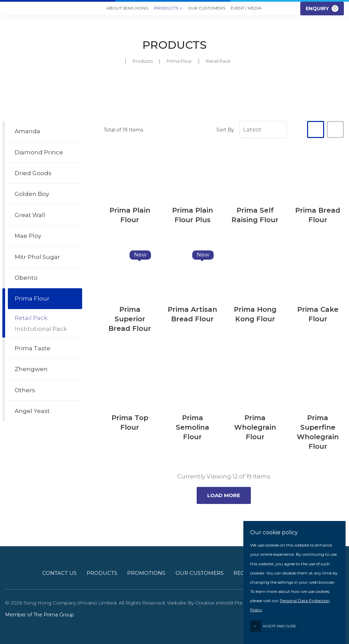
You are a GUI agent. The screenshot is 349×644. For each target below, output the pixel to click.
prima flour (179, 61)
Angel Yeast (32, 411)
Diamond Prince (39, 152)
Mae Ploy (28, 235)
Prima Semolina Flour (192, 427)
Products (168, 8)
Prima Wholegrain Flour (255, 427)
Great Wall (30, 215)
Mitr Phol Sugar (37, 257)
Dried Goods (33, 173)
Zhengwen (31, 369)
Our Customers (206, 8)
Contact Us (59, 573)
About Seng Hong (127, 8)
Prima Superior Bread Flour (129, 319)
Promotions (146, 573)
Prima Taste (32, 348)
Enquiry (322, 8)
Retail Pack (31, 318)
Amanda (27, 131)
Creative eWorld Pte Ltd (223, 603)
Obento (26, 277)
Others (25, 390)
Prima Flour (32, 298)
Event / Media (246, 8)
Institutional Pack (41, 328)
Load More (223, 495)
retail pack (218, 61)
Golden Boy (32, 193)
